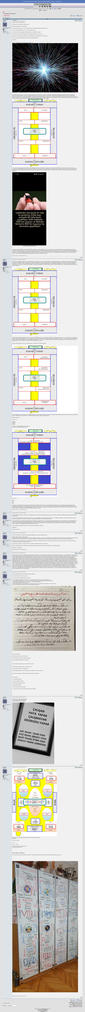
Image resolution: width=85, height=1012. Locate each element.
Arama (51, 8)
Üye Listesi (41, 8)
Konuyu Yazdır (6, 1003)
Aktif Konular (35, 8)
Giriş (45, 10)
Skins (59, 8)
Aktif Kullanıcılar (28, 8)
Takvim (47, 8)
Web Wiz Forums (44, 1008)
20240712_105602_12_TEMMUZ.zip (18, 852)
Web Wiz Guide (45, 1009)
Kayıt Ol (41, 10)
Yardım (56, 8)
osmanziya (4, 20)
